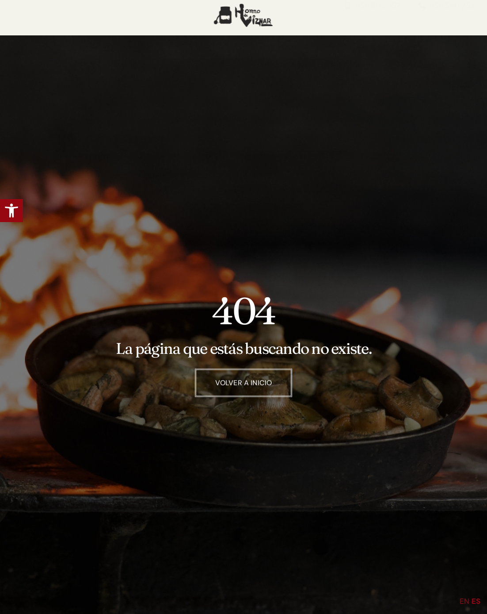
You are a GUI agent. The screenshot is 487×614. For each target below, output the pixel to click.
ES (476, 601)
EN (464, 601)
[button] (11, 210)
